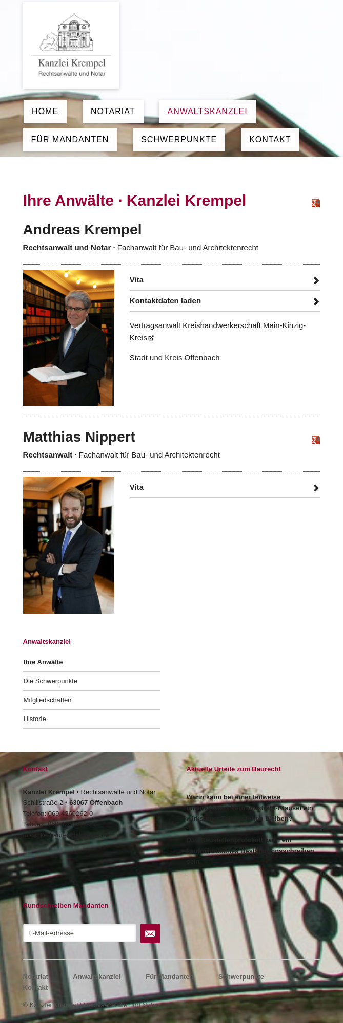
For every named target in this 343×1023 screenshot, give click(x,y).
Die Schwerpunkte (51, 681)
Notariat (113, 111)
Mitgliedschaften (48, 700)
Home (45, 111)
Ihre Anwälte (43, 662)
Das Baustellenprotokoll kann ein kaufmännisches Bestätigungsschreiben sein (250, 850)
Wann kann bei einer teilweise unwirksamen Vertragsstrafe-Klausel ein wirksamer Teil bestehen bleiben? (249, 807)
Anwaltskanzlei (207, 111)
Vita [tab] (137, 279)
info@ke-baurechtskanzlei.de (66, 835)
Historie (35, 719)
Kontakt (270, 139)
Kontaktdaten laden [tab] (165, 300)
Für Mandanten (70, 139)
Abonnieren (150, 933)
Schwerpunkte (179, 139)
